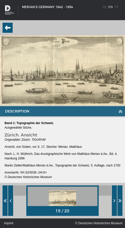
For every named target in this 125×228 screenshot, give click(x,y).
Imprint (8, 223)
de (104, 7)
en (110, 7)
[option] (62, 200)
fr (116, 7)
